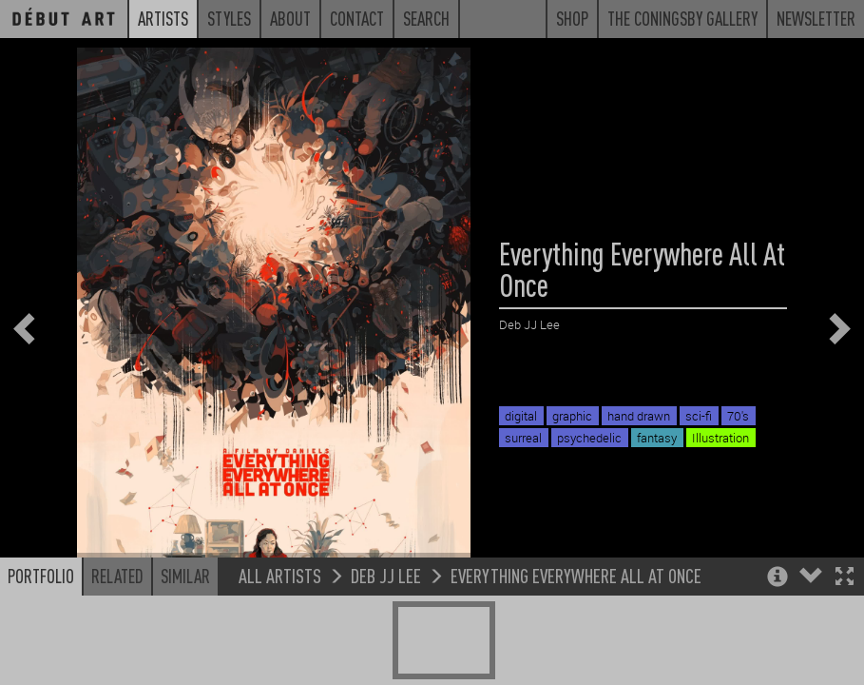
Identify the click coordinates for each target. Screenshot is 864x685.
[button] (844, 627)
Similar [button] (185, 625)
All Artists (280, 624)
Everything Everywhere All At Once (576, 624)
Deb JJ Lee (386, 624)
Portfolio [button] (41, 625)
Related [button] (117, 625)
